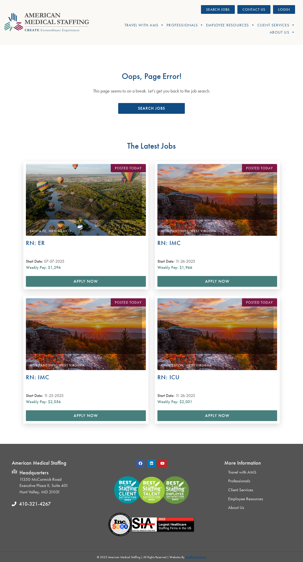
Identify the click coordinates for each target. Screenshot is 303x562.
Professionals (185, 25)
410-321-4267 (35, 503)
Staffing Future (195, 557)
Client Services (276, 25)
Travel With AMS (144, 25)
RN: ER (35, 243)
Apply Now (86, 281)
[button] (151, 108)
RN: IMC (169, 243)
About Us (282, 32)
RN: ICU (168, 377)
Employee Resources (230, 25)
